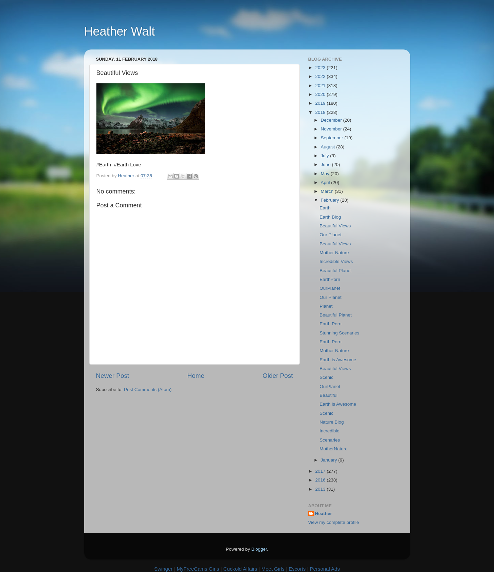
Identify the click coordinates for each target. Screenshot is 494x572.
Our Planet (330, 234)
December (332, 120)
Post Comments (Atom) (147, 389)
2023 (321, 67)
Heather (323, 513)
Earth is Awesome (337, 359)
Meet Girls (273, 569)
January (330, 460)
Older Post (277, 375)
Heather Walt (119, 31)
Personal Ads (325, 569)
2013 (321, 489)
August (328, 146)
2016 (321, 480)
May (326, 173)
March (328, 191)
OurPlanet (329, 288)
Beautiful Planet (335, 270)
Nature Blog (331, 422)
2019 (321, 103)
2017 (321, 471)
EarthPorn (329, 279)
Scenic (326, 377)
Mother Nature (334, 252)
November (332, 128)
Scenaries (329, 440)
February (331, 200)
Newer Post (112, 375)
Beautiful (328, 395)
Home (195, 375)
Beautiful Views (335, 225)
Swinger (163, 569)
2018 (321, 112)
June (326, 164)
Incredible (329, 430)
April (326, 182)
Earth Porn (330, 323)
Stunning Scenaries (339, 332)
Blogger (259, 549)
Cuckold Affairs (240, 569)
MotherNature (333, 448)
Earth (324, 207)
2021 (321, 85)
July (325, 155)
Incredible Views (336, 261)
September (333, 137)
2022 (321, 76)
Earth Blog (330, 217)
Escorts (297, 569)
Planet (325, 306)
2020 (321, 94)
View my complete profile (333, 522)
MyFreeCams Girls (198, 569)
